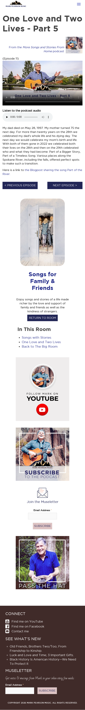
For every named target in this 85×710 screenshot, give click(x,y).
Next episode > (65, 185)
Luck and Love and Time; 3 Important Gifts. (42, 655)
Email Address (42, 510)
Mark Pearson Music (16, 6)
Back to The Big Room (40, 346)
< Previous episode (20, 185)
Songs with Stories (36, 337)
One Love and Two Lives (41, 342)
